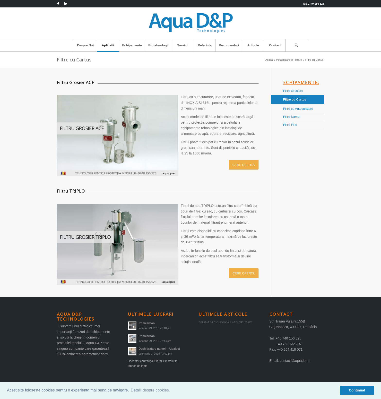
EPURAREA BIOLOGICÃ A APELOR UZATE (225, 322)
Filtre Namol (291, 117)
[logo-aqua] (190, 23)
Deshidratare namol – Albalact (159, 348)
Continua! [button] (357, 390)
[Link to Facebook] (58, 3)
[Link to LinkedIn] (65, 3)
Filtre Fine (290, 125)
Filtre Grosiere (293, 91)
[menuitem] (85, 45)
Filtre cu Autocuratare (298, 108)
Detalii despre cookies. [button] (150, 390)
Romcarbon (147, 323)
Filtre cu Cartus (74, 59)
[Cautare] (296, 45)
